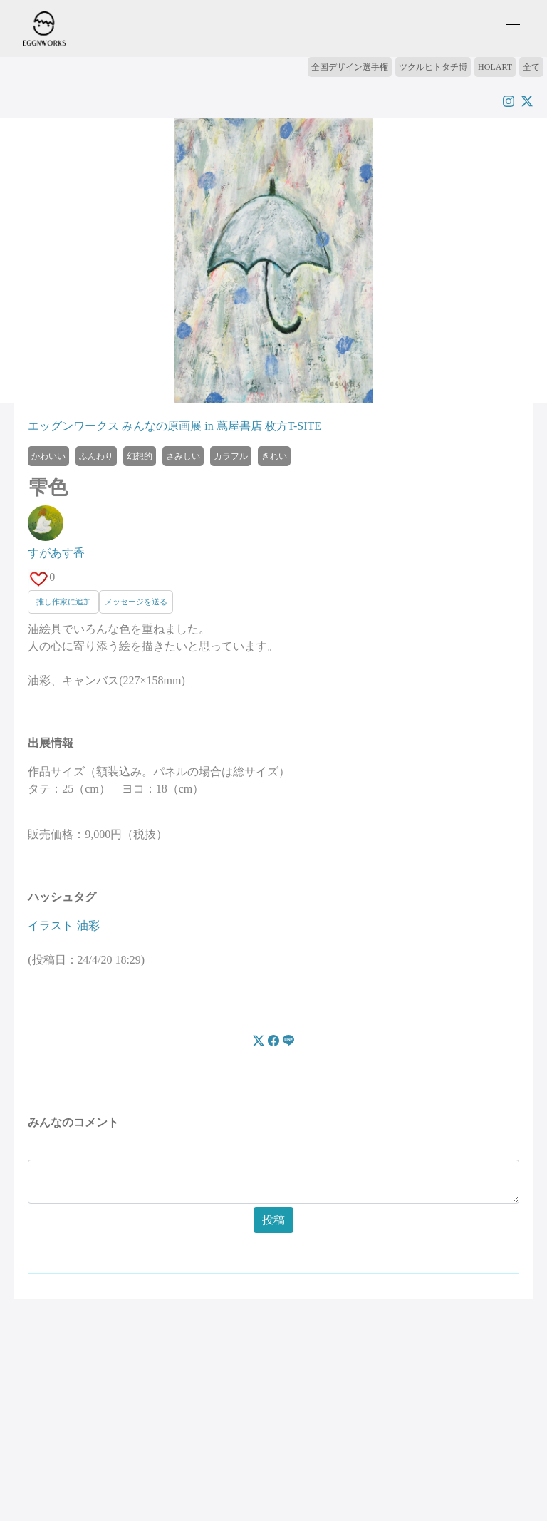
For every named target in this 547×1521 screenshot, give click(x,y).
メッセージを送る (136, 601)
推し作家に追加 (63, 601)
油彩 (88, 925)
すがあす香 (56, 553)
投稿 (273, 1220)
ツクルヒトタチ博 (433, 67)
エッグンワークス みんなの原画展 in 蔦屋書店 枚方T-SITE (174, 426)
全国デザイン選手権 (349, 67)
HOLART (495, 67)
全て (531, 67)
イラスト (50, 925)
